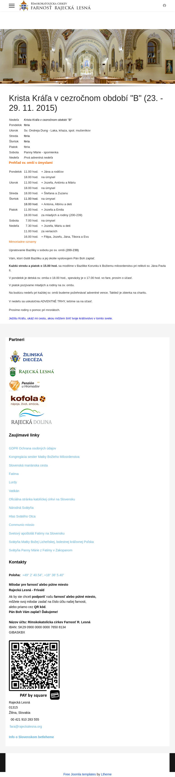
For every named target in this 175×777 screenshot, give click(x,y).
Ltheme (106, 774)
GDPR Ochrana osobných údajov (32, 448)
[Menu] (12, 5)
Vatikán (14, 491)
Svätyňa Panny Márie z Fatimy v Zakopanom (40, 550)
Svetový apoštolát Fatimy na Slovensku (36, 533)
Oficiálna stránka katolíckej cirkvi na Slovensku (42, 499)
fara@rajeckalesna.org (26, 726)
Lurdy (13, 482)
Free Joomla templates (79, 774)
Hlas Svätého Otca (22, 516)
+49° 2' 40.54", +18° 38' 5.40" (43, 575)
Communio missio (21, 525)
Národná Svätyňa (21, 508)
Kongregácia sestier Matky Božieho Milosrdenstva (44, 457)
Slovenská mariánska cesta (28, 465)
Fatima (14, 474)
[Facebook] (164, 5)
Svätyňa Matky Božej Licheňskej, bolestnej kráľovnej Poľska (51, 542)
